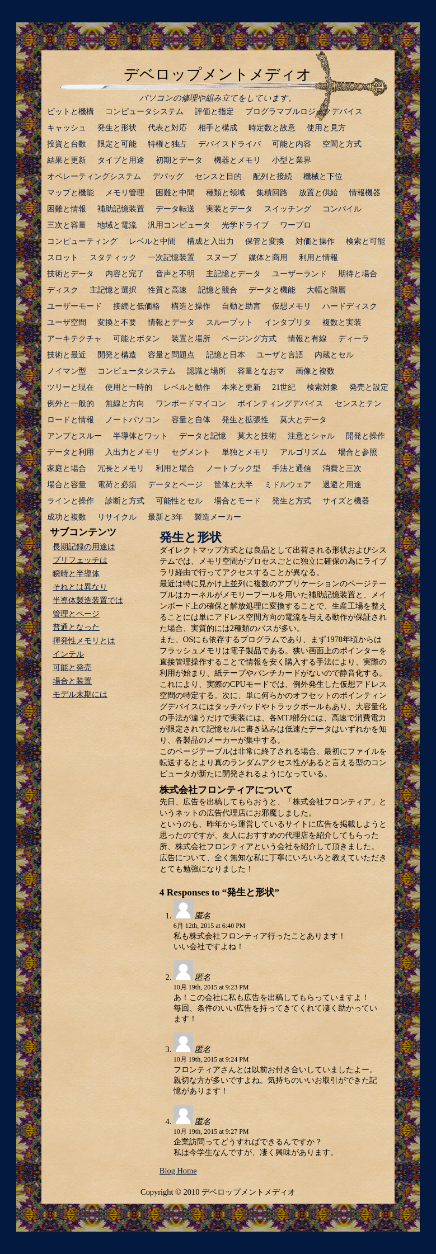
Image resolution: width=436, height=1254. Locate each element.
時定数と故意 (272, 127)
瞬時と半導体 (76, 573)
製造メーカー (217, 516)
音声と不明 (175, 273)
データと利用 (70, 451)
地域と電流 (117, 224)
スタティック (113, 257)
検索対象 (322, 387)
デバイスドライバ (229, 143)
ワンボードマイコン (191, 403)
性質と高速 (167, 289)
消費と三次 (342, 468)
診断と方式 (124, 500)
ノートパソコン (132, 419)
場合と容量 (66, 484)
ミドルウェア (287, 484)
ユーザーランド (299, 273)
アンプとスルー (74, 435)
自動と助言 (241, 305)
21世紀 (284, 387)
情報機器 (365, 192)
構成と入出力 (210, 241)
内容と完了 (124, 273)
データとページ (175, 484)
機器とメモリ (237, 159)
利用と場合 (175, 468)
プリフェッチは (80, 559)
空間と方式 (342, 143)
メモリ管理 (124, 192)
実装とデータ (229, 208)
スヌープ (221, 257)
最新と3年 (165, 516)
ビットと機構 (70, 111)
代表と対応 (167, 127)
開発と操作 (365, 435)
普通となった (76, 627)
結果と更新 (66, 159)
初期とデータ (179, 159)
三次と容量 (66, 224)
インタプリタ (287, 322)
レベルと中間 (152, 241)
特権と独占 (167, 143)
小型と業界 (291, 159)
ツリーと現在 (70, 387)
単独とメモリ (245, 451)
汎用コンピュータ (179, 224)
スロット (62, 257)
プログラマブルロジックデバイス (304, 111)
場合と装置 (72, 680)
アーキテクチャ (74, 338)
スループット (229, 322)
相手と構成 (217, 127)
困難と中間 (175, 192)
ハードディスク (349, 305)
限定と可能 (117, 143)
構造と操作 (190, 305)
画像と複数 (315, 370)
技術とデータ (70, 273)
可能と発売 (72, 667)
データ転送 (175, 208)
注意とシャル (311, 435)
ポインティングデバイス (280, 403)
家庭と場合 (66, 468)
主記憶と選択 (113, 289)
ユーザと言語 (279, 354)
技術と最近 (66, 354)
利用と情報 (318, 257)
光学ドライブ (245, 224)
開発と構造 (117, 354)
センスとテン (358, 403)
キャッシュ (66, 127)
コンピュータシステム (144, 111)
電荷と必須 (117, 484)
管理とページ (76, 613)
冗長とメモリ (120, 468)
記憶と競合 (217, 289)
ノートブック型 (233, 468)
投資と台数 (66, 143)
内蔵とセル (334, 354)
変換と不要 (117, 322)
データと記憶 (202, 435)
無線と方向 (124, 403)
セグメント (190, 451)
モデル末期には (80, 694)
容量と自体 (190, 419)
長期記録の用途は (84, 546)
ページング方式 (249, 338)
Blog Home (178, 1170)
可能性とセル (179, 500)
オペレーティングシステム (94, 176)
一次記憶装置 (171, 257)
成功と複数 (66, 516)
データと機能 (272, 289)
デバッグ (168, 176)
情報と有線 (307, 338)
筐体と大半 (233, 484)
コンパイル (342, 208)
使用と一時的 (128, 387)
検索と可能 (365, 241)
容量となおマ (260, 370)
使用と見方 (326, 127)
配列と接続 (272, 176)
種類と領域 (225, 192)
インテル (68, 653)
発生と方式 (291, 500)
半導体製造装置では (88, 600)
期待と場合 (357, 273)
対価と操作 (315, 241)
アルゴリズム (303, 451)
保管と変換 (264, 241)
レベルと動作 (186, 387)
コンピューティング (82, 241)
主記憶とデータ (233, 273)
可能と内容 (291, 143)
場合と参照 (357, 451)
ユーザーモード (74, 305)
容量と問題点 (171, 354)
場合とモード (237, 500)
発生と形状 (117, 127)
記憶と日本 (225, 354)
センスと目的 (218, 176)
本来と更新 (241, 387)
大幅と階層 (326, 289)
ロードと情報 (70, 419)
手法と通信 (291, 468)
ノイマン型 (66, 370)
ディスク (62, 289)
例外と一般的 (70, 403)
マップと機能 (70, 192)
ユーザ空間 (66, 322)
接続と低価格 (136, 305)
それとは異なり (80, 586)
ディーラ (353, 338)
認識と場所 (206, 370)
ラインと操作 (70, 500)
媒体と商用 (268, 257)
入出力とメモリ (132, 451)
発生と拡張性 (245, 419)
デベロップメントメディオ (218, 74)
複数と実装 (342, 322)
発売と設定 (368, 387)
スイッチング (287, 208)
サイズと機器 (345, 500)
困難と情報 (66, 208)
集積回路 (272, 192)
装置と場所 (190, 338)
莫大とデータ (303, 419)
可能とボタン (136, 338)
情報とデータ (171, 322)
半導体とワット (140, 435)
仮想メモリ (291, 305)
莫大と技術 (256, 435)
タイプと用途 (120, 159)
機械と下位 (323, 176)
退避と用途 (342, 484)
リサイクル (117, 516)
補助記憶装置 (120, 208)
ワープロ (295, 224)
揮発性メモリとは (84, 640)
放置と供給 (318, 192)
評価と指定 (214, 111)
